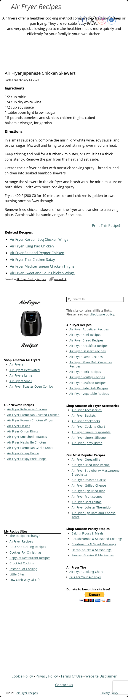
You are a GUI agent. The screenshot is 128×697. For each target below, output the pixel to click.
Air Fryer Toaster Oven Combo (31, 386)
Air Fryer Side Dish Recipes (88, 388)
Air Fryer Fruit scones (87, 496)
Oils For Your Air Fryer (85, 577)
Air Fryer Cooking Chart (88, 426)
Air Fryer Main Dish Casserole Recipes (90, 364)
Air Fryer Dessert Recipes (87, 351)
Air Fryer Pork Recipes (85, 372)
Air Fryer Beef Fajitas (86, 502)
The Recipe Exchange (25, 536)
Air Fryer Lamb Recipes (86, 357)
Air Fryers (16, 364)
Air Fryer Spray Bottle (87, 443)
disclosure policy (102, 314)
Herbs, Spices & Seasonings (92, 550)
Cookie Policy (22, 676)
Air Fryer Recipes (36, 6)
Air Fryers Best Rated (25, 370)
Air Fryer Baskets (84, 415)
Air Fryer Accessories (87, 410)
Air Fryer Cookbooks (86, 421)
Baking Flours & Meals (88, 533)
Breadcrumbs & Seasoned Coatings (97, 539)
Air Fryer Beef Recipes (85, 335)
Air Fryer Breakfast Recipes (88, 346)
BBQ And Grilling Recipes (28, 547)
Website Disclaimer (101, 676)
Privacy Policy (47, 676)
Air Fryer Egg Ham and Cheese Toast (93, 515)
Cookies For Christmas (26, 552)
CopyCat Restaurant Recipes (30, 558)
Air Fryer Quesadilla (86, 459)
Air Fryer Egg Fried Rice (88, 491)
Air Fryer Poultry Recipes (31, 279)
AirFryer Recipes (21, 541)
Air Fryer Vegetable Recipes (89, 394)
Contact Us (64, 684)
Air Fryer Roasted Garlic (89, 480)
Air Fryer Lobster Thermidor (92, 507)
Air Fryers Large (21, 375)
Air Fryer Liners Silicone (89, 437)
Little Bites (17, 574)
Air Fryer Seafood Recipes (87, 383)
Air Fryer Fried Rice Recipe (91, 465)
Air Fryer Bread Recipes (86, 340)
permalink (60, 279)
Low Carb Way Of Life (25, 580)
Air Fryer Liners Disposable (91, 432)
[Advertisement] (32, 496)
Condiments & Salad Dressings (94, 544)
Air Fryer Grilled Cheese (89, 485)
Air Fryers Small (21, 381)
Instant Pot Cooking (23, 569)
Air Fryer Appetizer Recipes (89, 329)
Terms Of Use (72, 676)
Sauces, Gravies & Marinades (93, 555)
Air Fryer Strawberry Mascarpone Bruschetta (96, 472)
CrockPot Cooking (22, 563)
